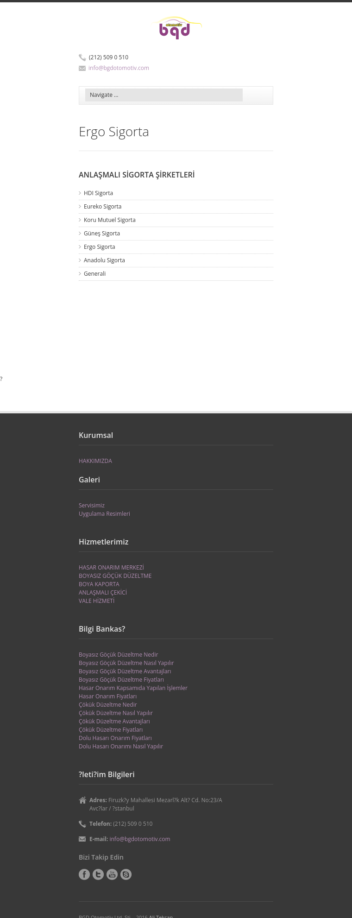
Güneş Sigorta (102, 233)
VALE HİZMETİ (96, 601)
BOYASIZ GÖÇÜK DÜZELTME (115, 576)
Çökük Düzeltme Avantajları (114, 721)
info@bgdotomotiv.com (118, 68)
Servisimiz (92, 505)
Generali (95, 274)
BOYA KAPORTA (99, 584)
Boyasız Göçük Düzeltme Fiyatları (121, 680)
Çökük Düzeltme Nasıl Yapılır (116, 713)
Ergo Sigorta (99, 247)
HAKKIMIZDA (95, 461)
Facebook (84, 874)
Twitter (98, 874)
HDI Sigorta (98, 193)
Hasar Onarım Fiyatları (108, 696)
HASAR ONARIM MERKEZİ (111, 567)
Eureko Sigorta (103, 206)
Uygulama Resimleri (104, 514)
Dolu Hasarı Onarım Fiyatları (115, 738)
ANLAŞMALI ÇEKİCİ (103, 592)
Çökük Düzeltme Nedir (108, 705)
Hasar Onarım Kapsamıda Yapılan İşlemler (133, 688)
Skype (126, 874)
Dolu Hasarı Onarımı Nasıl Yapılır (121, 746)
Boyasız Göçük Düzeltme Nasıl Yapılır (126, 663)
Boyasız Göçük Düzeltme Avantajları (125, 671)
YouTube (112, 874)
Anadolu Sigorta (104, 260)
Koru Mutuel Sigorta (110, 220)
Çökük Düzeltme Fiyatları (111, 730)
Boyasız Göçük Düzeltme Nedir (118, 654)
